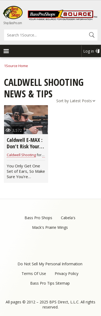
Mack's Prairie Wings (50, 227)
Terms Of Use (34, 273)
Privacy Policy (66, 273)
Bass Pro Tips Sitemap (50, 283)
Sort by (62, 100)
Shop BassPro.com (13, 23)
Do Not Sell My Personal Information (50, 263)
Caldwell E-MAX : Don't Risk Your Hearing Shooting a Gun (26, 149)
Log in (88, 51)
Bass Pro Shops (38, 217)
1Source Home (16, 65)
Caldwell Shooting (21, 154)
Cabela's (68, 217)
